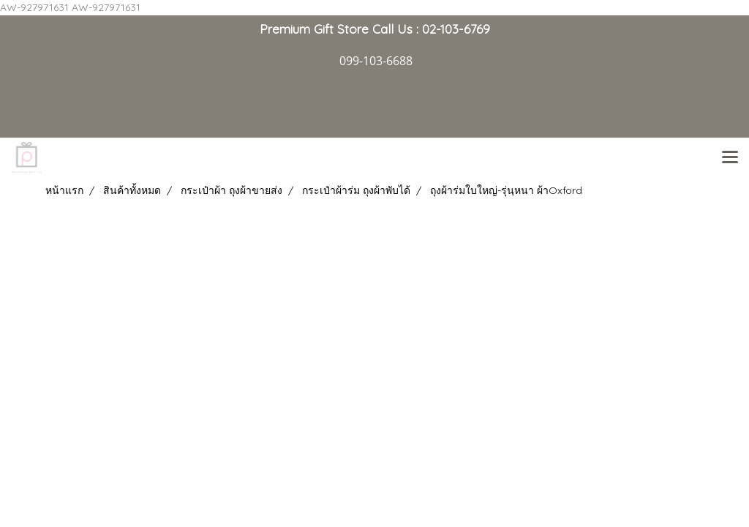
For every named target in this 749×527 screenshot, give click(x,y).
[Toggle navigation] (730, 158)
